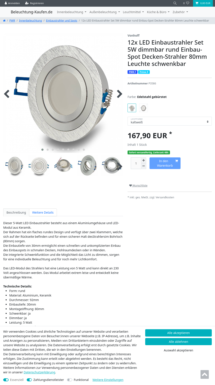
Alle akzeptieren (178, 333)
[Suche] (175, 3)
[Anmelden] (12, 3)
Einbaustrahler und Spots (61, 20)
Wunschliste (138, 185)
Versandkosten (165, 197)
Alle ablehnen (178, 342)
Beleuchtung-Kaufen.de (32, 11)
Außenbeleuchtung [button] (103, 12)
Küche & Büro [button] (157, 12)
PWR (12, 20)
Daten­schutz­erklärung (39, 372)
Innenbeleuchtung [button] (70, 12)
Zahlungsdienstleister (48, 380)
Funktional (81, 380)
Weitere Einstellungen (107, 380)
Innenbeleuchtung (30, 20)
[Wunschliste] (186, 3)
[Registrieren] (34, 3)
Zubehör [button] (179, 12)
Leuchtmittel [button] (132, 12)
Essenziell (17, 380)
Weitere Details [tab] (43, 212)
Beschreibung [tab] (16, 212)
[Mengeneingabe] (136, 163)
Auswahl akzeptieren (178, 350)
